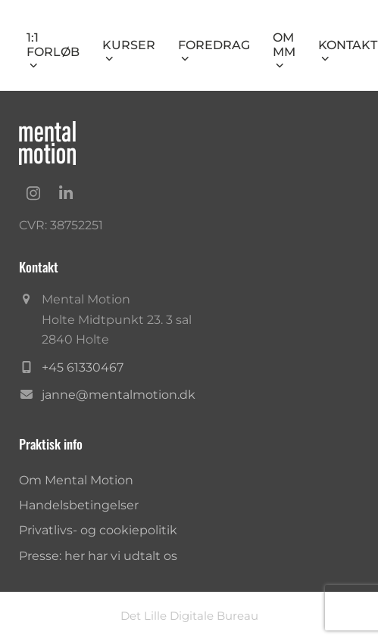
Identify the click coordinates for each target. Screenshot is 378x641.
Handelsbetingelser (79, 505)
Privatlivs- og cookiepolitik (98, 530)
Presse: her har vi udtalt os (98, 556)
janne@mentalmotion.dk (118, 394)
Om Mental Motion (76, 480)
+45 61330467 (82, 367)
